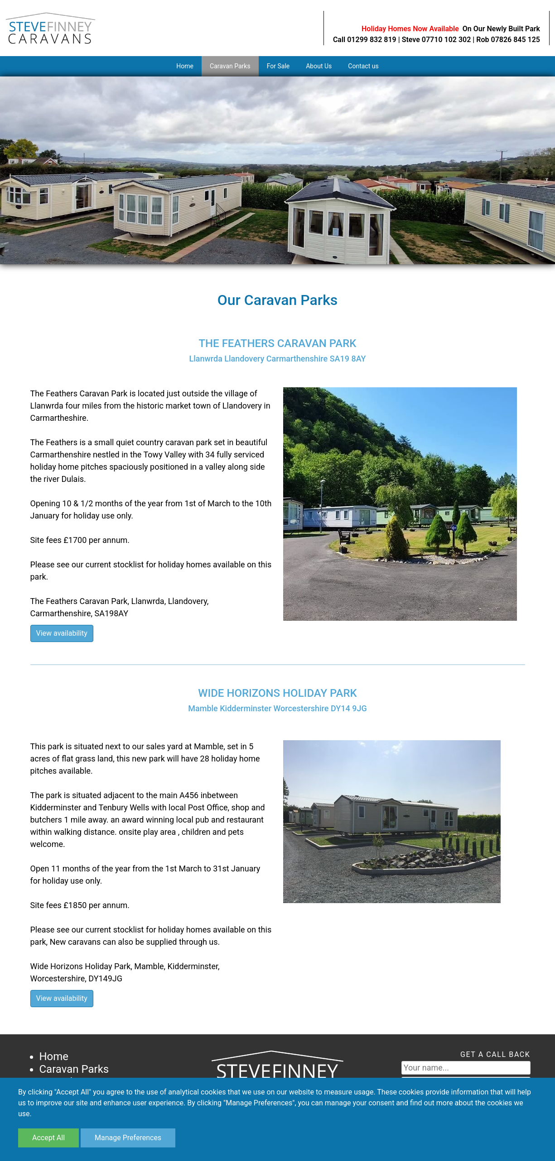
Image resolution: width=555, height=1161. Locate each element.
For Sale (278, 66)
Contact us (363, 66)
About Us (319, 66)
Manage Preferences (128, 1137)
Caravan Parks (230, 66)
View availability (61, 633)
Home (184, 66)
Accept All (48, 1137)
